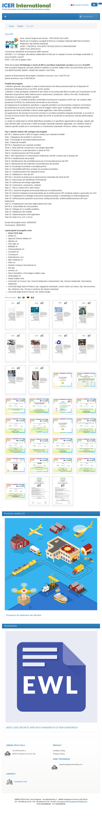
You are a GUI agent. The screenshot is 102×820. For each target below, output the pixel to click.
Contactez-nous (20, 782)
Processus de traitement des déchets (23, 615)
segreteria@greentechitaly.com (70, 764)
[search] (89, 16)
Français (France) (79, 5)
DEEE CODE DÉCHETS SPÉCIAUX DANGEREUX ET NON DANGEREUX (42, 727)
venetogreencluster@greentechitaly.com (71, 802)
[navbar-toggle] (5, 16)
